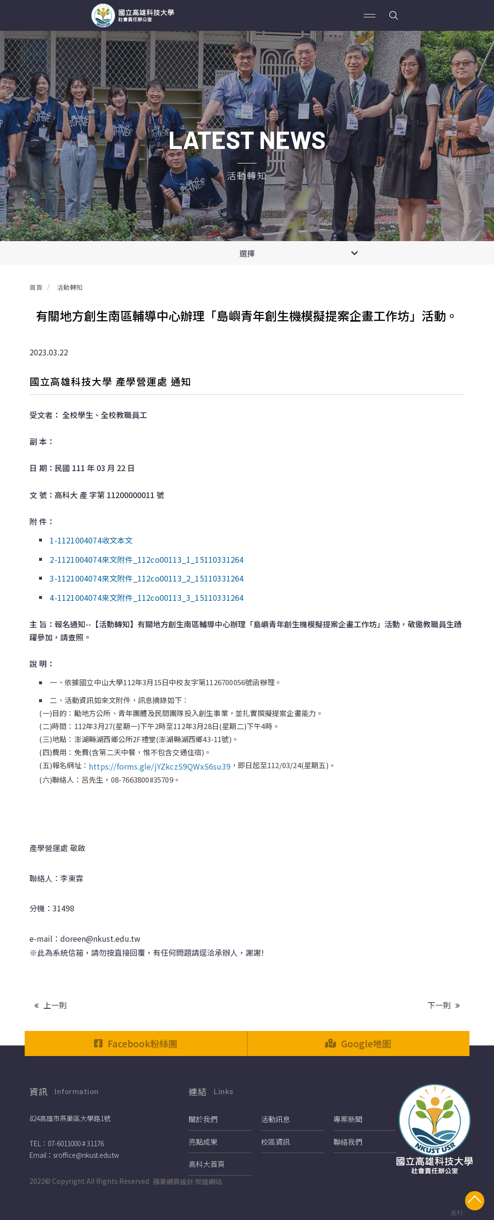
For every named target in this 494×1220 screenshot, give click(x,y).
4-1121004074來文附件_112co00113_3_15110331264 (147, 597)
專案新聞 (347, 1119)
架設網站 (208, 1181)
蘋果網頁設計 (173, 1181)
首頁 (35, 287)
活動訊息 (275, 1119)
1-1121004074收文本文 (91, 540)
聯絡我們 (347, 1142)
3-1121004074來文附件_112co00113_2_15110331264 (147, 578)
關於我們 (203, 1119)
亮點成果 (203, 1142)
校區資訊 (275, 1142)
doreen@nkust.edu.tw (100, 938)
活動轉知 (70, 287)
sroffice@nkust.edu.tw (86, 1155)
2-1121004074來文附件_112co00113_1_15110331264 (147, 559)
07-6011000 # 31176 (76, 1143)
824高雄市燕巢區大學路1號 (69, 1118)
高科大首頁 (207, 1164)
